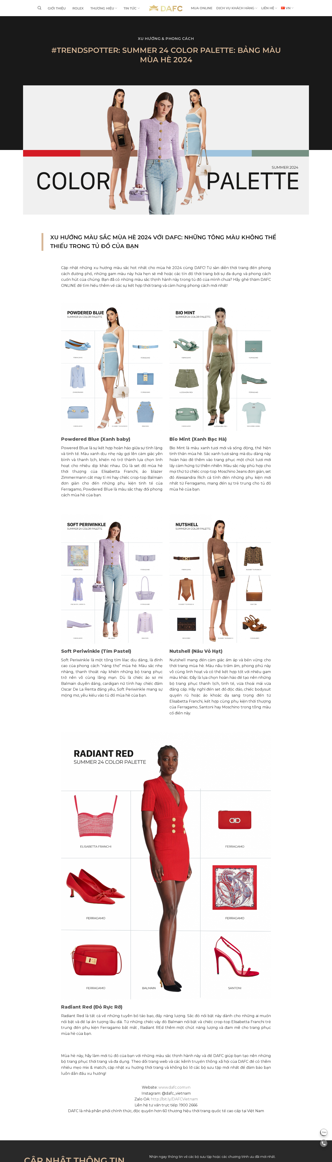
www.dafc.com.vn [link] (174, 1087)
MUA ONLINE (201, 8)
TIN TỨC (131, 8)
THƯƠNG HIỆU (103, 8)
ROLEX (78, 8)
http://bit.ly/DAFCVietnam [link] (174, 1099)
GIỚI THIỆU (57, 8)
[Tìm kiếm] (39, 7)
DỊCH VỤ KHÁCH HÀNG (236, 8)
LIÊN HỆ (269, 8)
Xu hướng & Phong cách (166, 38)
